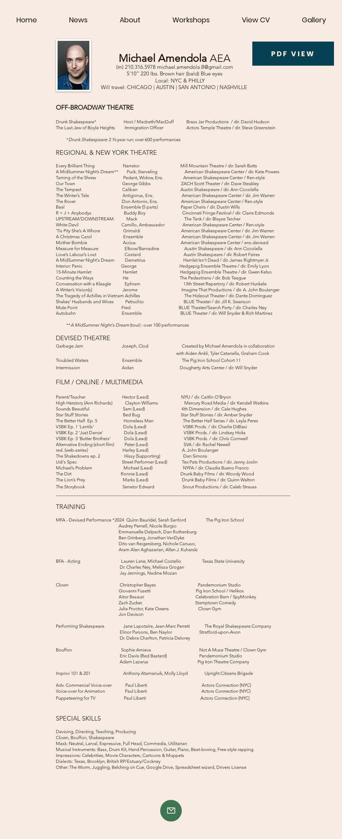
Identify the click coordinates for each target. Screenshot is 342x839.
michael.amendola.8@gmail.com (195, 67)
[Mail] (171, 811)
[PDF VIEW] (293, 54)
